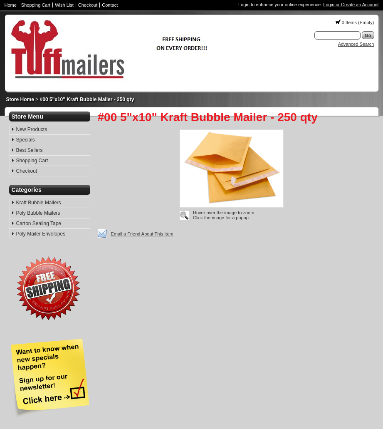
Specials (25, 140)
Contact (110, 4)
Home (11, 4)
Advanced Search (356, 44)
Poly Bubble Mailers (38, 213)
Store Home (20, 99)
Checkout (87, 4)
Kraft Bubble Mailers (38, 203)
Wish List (64, 4)
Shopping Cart (35, 4)
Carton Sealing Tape (39, 223)
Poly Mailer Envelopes (41, 234)
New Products (31, 129)
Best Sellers (29, 150)
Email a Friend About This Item (142, 233)
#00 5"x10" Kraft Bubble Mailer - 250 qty (87, 99)
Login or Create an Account (350, 4)
